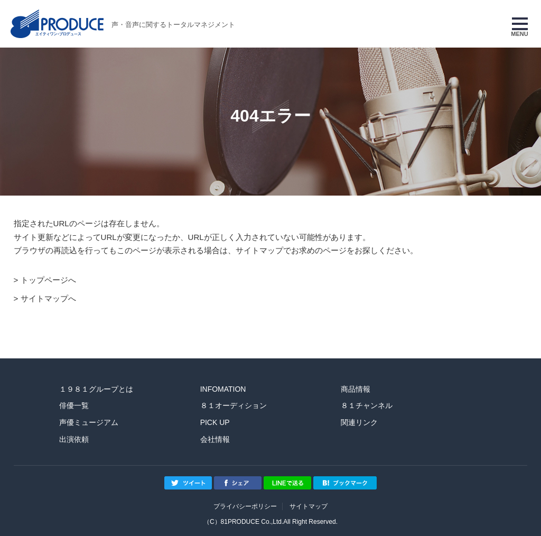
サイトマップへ (48, 298)
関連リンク (359, 422)
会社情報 (215, 439)
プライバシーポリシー (245, 506)
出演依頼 (74, 439)
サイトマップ (309, 506)
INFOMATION (223, 389)
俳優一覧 (74, 405)
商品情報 (355, 389)
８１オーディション (233, 405)
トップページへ (48, 279)
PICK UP (215, 422)
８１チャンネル (367, 405)
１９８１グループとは (96, 389)
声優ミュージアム (88, 422)
